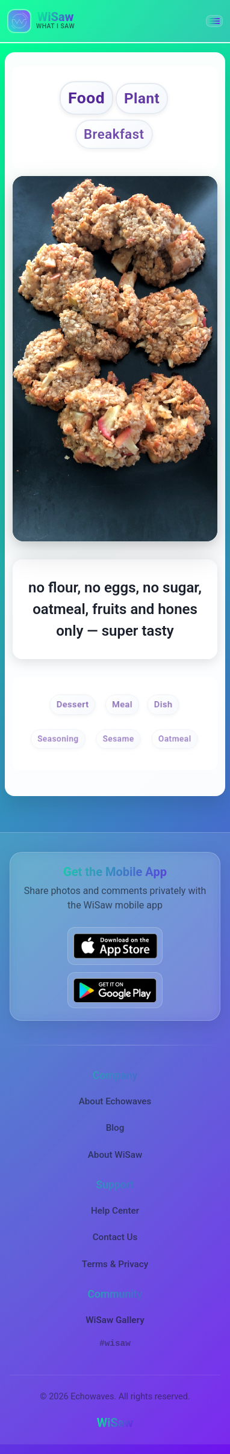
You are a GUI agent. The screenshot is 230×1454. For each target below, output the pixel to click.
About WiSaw (115, 1154)
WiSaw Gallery (114, 1320)
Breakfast (114, 134)
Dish (163, 704)
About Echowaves (115, 1101)
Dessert (73, 704)
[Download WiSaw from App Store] (115, 945)
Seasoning (58, 738)
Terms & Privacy (115, 1264)
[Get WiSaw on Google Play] (115, 990)
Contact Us (115, 1237)
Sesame (118, 738)
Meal (122, 704)
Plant (142, 98)
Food (86, 97)
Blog (115, 1127)
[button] (214, 21)
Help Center (115, 1210)
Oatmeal (174, 738)
